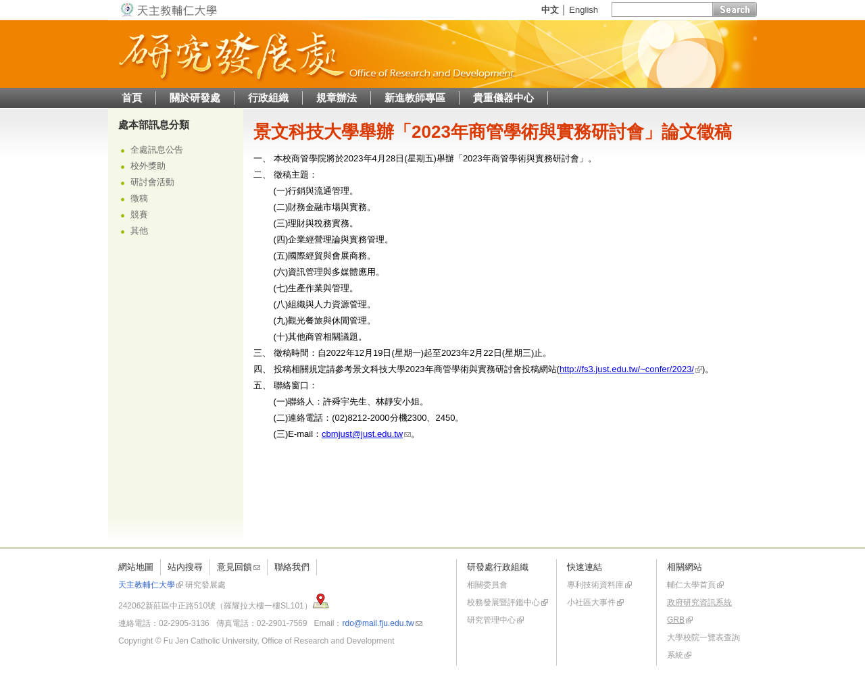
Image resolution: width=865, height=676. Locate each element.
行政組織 (268, 97)
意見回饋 (234, 567)
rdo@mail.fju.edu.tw (378, 623)
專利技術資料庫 (595, 585)
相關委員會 (487, 585)
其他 (139, 231)
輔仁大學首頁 (691, 585)
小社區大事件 (591, 602)
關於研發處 (195, 97)
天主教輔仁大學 (146, 585)
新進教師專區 (415, 97)
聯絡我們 (292, 567)
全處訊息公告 (156, 150)
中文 (550, 10)
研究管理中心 (491, 620)
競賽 (139, 214)
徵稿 (139, 198)
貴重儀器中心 (503, 97)
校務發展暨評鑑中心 (503, 602)
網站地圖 (135, 567)
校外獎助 (148, 166)
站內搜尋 (185, 567)
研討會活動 (152, 182)
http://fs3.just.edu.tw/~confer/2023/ (627, 369)
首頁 (132, 97)
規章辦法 (336, 97)
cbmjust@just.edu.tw (362, 434)
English (583, 10)
